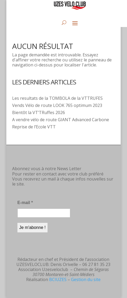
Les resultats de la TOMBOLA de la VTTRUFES (57, 98)
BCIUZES (58, 279)
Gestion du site (86, 279)
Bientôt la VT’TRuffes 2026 (38, 112)
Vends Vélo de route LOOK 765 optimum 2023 (57, 105)
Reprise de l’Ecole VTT (34, 127)
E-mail (25, 202)
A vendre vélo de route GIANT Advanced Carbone (60, 120)
